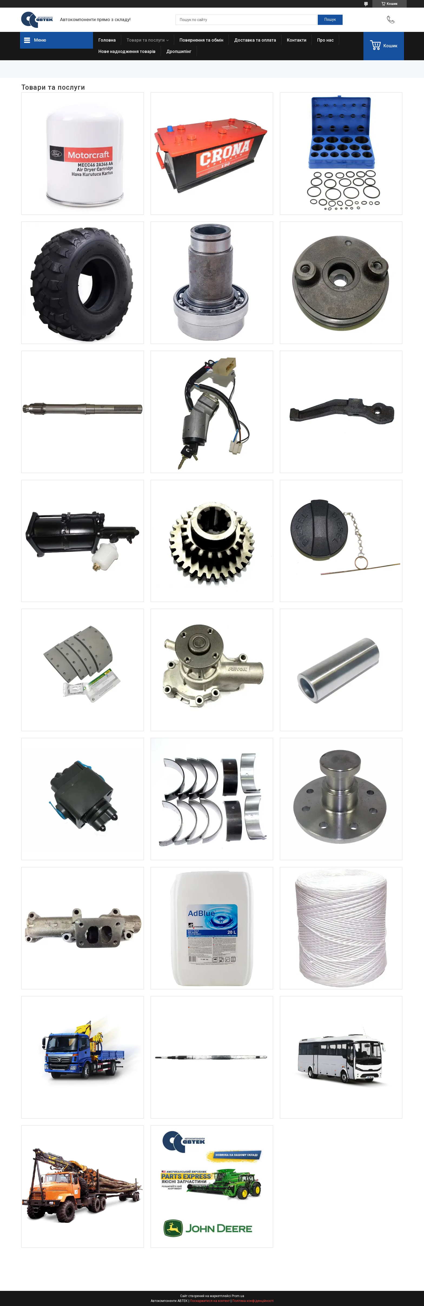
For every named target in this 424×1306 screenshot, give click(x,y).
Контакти (296, 40)
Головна (107, 40)
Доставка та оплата (255, 40)
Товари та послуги (146, 40)
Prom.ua (238, 1296)
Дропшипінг (178, 51)
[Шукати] (330, 20)
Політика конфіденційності (253, 1301)
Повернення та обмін (201, 40)
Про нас (325, 40)
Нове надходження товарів (126, 51)
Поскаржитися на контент (210, 1301)
